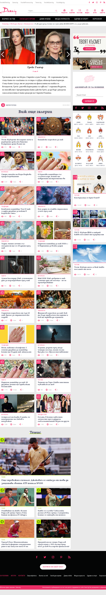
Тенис (35, 437)
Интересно (28, 24)
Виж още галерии (35, 116)
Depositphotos (32, 581)
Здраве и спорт (81, 19)
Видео (87, 11)
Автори (13, 581)
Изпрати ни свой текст (53, 572)
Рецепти (64, 11)
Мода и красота (62, 19)
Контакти (21, 581)
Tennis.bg (38, 2)
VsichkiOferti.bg (5, 2)
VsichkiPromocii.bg (27, 2)
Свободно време (27, 19)
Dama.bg (15, 2)
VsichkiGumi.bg (49, 2)
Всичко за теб (8, 19)
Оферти (102, 11)
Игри (95, 11)
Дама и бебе (45, 19)
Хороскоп (97, 19)
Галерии (72, 11)
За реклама (4, 581)
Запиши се (89, 103)
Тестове (79, 11)
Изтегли (89, 51)
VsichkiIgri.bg (60, 2)
